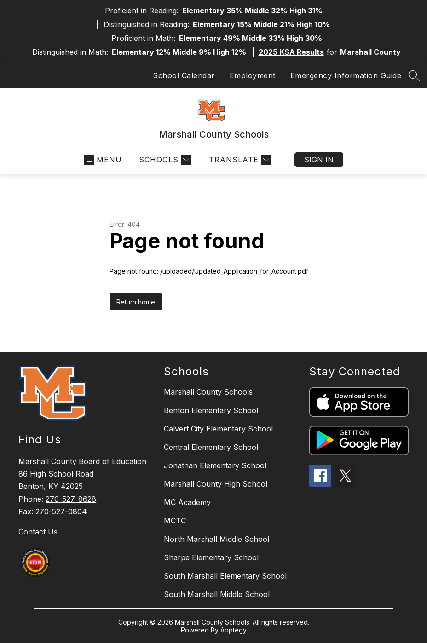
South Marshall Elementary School (225, 575)
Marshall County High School (215, 483)
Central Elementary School (211, 447)
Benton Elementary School (211, 410)
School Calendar (184, 75)
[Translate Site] (239, 160)
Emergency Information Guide (346, 75)
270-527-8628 (71, 499)
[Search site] (414, 75)
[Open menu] (103, 160)
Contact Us (38, 531)
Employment (253, 75)
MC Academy (187, 502)
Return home (135, 302)
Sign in (319, 159)
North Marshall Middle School (216, 539)
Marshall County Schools (208, 391)
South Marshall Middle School (217, 594)
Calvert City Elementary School (218, 428)
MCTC (175, 520)
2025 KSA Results (291, 52)
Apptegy (233, 630)
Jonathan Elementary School (215, 465)
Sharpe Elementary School (211, 557)
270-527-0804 (61, 511)
